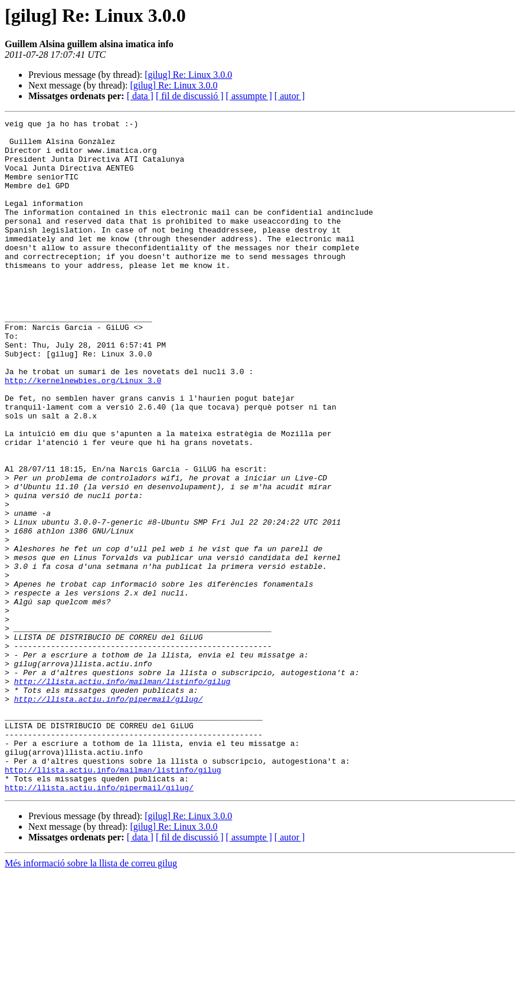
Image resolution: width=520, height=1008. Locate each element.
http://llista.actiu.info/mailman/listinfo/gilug (122, 794)
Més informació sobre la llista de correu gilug (91, 998)
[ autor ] (289, 96)
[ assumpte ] (249, 96)
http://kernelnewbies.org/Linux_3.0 (83, 433)
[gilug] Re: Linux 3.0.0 (188, 75)
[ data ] (140, 96)
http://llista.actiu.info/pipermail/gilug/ (108, 815)
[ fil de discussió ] (190, 96)
